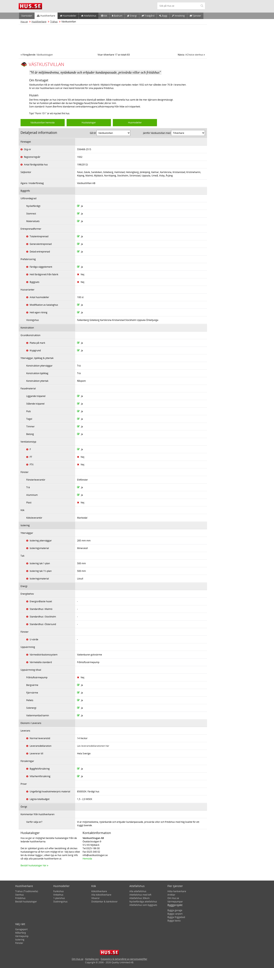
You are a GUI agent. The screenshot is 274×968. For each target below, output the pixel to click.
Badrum (117, 15)
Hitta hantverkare (176, 891)
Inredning (178, 15)
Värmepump (21, 936)
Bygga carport (174, 913)
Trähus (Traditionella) (26, 891)
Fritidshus (20, 898)
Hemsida (87, 858)
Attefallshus (88, 15)
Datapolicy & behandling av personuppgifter (124, 959)
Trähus (54, 21)
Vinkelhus (58, 894)
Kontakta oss (92, 959)
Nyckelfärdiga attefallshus (143, 901)
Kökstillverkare (99, 891)
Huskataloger (89, 122)
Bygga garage (174, 910)
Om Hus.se (173, 898)
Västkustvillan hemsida (42, 122)
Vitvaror (95, 898)
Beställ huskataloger (26, 901)
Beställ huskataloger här (34, 865)
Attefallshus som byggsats (143, 905)
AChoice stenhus (191, 54)
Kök (104, 15)
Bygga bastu (174, 920)
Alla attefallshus (137, 891)
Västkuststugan (37, 54)
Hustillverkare (46, 15)
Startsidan (26, 15)
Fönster (19, 943)
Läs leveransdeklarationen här (93, 745)
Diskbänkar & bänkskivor (104, 901)
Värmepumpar (175, 901)
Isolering (19, 939)
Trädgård (148, 15)
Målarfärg (20, 932)
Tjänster (195, 15)
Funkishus (58, 891)
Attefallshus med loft (140, 894)
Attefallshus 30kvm (139, 898)
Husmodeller (68, 15)
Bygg (163, 15)
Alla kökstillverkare (101, 894)
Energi (132, 15)
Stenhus (19, 894)
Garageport (21, 929)
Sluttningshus (60, 901)
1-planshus (59, 898)
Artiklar (171, 894)
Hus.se (24, 21)
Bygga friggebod (176, 917)
